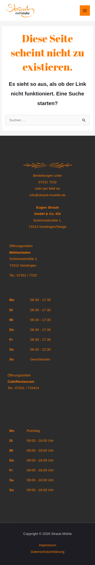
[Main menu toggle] (85, 10)
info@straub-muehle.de (47, 195)
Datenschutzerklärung (47, 552)
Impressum (47, 545)
